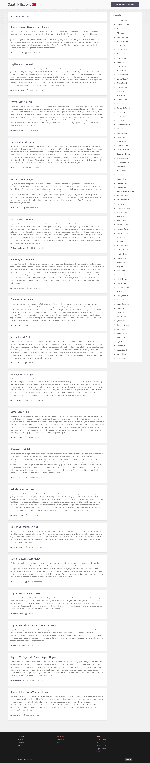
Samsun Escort (121, 300)
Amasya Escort (121, 41)
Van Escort (119, 346)
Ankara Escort (120, 45)
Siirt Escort (119, 308)
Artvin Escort (120, 58)
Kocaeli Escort (120, 237)
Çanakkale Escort (122, 108)
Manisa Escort (120, 254)
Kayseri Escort (120, 212)
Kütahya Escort (121, 246)
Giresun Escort (121, 158)
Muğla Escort (120, 266)
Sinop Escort (120, 312)
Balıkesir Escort (121, 66)
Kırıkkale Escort (121, 225)
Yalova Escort (120, 350)
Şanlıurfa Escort (121, 304)
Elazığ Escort (120, 137)
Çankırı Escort (120, 112)
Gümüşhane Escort (122, 162)
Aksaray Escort (121, 37)
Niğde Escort (120, 279)
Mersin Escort (120, 262)
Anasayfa (20, 739)
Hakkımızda (60, 739)
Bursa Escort (120, 104)
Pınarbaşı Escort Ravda (22, 259)
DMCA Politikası (101, 752)
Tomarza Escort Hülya (22, 141)
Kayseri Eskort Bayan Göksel (25, 593)
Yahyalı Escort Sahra (21, 101)
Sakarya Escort (121, 296)
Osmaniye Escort (122, 287)
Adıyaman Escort (122, 24)
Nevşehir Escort (121, 275)
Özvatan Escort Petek (21, 299)
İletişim (59, 743)
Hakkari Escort (121, 166)
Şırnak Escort (120, 321)
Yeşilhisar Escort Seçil (22, 64)
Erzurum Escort (121, 145)
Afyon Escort (120, 29)
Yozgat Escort (120, 354)
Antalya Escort (121, 50)
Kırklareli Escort (121, 229)
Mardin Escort (120, 258)
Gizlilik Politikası (101, 739)
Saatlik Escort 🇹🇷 (22, 4)
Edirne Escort (120, 133)
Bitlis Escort (120, 91)
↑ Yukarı (128, 759)
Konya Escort (120, 241)
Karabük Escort (121, 196)
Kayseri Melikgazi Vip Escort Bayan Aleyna (33, 657)
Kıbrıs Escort (120, 221)
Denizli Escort (120, 120)
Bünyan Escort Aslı (20, 449)
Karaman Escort (121, 200)
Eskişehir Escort (121, 150)
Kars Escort (119, 204)
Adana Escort (120, 20)
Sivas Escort (120, 316)
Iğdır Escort (120, 175)
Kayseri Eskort (21, 16)
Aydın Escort (120, 62)
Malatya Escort (121, 250)
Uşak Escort (120, 341)
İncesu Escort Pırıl (20, 337)
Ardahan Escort (121, 54)
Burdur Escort (120, 100)
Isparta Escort (120, 179)
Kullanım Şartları (101, 746)
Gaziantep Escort (122, 154)
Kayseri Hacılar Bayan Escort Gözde (29, 27)
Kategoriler (21, 743)
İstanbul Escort (121, 183)
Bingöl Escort (120, 87)
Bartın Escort (120, 70)
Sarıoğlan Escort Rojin (22, 219)
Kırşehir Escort (121, 233)
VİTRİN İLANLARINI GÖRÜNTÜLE (125, 4)
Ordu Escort (120, 283)
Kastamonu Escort (122, 208)
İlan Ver (20, 746)
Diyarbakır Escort (122, 125)
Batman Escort (121, 75)
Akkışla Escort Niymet (22, 489)
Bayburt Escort (121, 79)
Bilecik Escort (120, 83)
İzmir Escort (120, 187)
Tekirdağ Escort (121, 325)
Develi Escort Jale (19, 411)
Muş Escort (119, 271)
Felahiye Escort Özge (21, 374)
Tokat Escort (120, 329)
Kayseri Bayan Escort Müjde (25, 558)
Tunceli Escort (120, 337)
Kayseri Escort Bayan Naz (24, 526)
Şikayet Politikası (101, 749)
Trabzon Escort (121, 333)
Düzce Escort (120, 129)
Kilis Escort (119, 216)
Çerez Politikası (100, 743)
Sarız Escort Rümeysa (21, 179)
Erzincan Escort (121, 141)
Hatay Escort (120, 170)
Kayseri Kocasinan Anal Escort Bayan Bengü (34, 625)
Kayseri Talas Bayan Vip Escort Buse (29, 691)
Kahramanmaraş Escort (124, 191)
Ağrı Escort (119, 33)
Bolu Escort (119, 95)
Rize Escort (119, 291)
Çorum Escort (120, 116)
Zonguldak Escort (122, 358)
